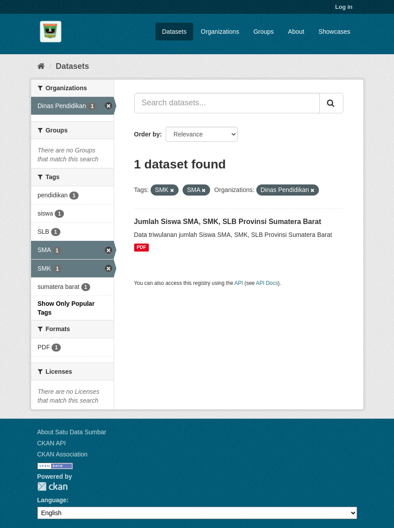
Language (52, 500)
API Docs (267, 283)
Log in (344, 7)
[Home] (41, 66)
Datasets (174, 31)
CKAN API (51, 443)
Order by (147, 134)
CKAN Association (62, 454)
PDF (141, 247)
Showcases (334, 31)
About (296, 31)
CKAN (52, 486)
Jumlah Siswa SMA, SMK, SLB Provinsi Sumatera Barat (227, 221)
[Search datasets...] (227, 103)
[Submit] (331, 103)
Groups (263, 31)
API (239, 283)
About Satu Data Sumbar (72, 432)
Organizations (220, 31)
